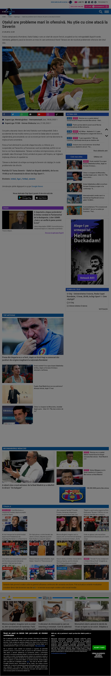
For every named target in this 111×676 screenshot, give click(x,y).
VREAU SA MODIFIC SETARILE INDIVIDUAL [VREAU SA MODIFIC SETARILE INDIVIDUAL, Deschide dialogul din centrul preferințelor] (98, 655)
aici (28, 661)
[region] (55, 653)
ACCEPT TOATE (99, 647)
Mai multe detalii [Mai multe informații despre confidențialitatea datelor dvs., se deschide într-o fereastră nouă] (40, 645)
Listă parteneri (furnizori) (58, 653)
